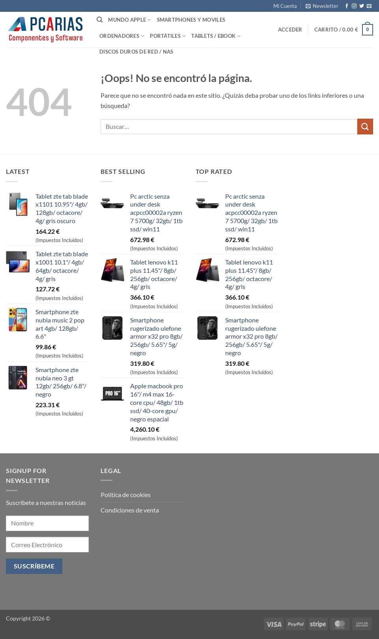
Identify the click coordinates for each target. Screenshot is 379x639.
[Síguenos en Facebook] (346, 6)
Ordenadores (121, 36)
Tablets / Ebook (216, 36)
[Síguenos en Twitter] (361, 6)
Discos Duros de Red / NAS (136, 51)
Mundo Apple (129, 20)
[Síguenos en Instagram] (354, 6)
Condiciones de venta (130, 510)
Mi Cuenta (285, 6)
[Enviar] (365, 126)
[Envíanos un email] (369, 6)
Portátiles (168, 36)
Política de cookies (126, 494)
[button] (322, 6)
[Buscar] (100, 19)
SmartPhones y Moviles (191, 20)
